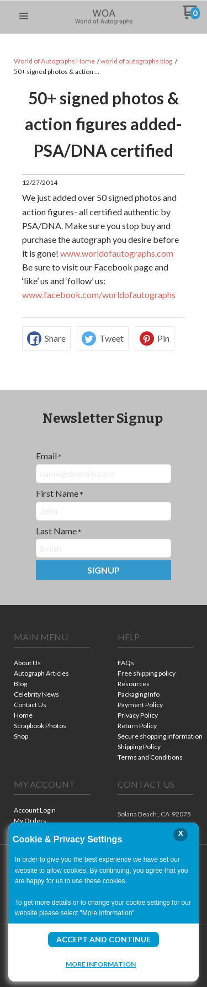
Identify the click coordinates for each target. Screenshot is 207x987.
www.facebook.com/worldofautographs (99, 294)
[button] (24, 16)
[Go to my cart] (191, 16)
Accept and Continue (103, 939)
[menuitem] (52, 664)
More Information (101, 964)
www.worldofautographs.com (116, 253)
